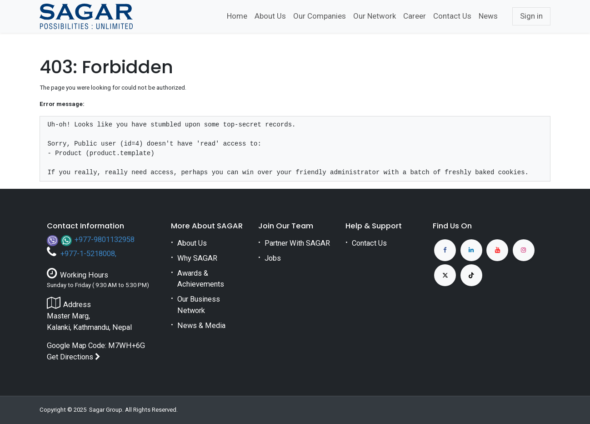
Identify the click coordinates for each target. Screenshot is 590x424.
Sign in (531, 15)
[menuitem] (237, 16)
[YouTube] (497, 250)
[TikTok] (471, 275)
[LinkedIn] (471, 250)
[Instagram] (524, 250)
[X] (445, 275)
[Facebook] (445, 250)
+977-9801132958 (105, 239)
